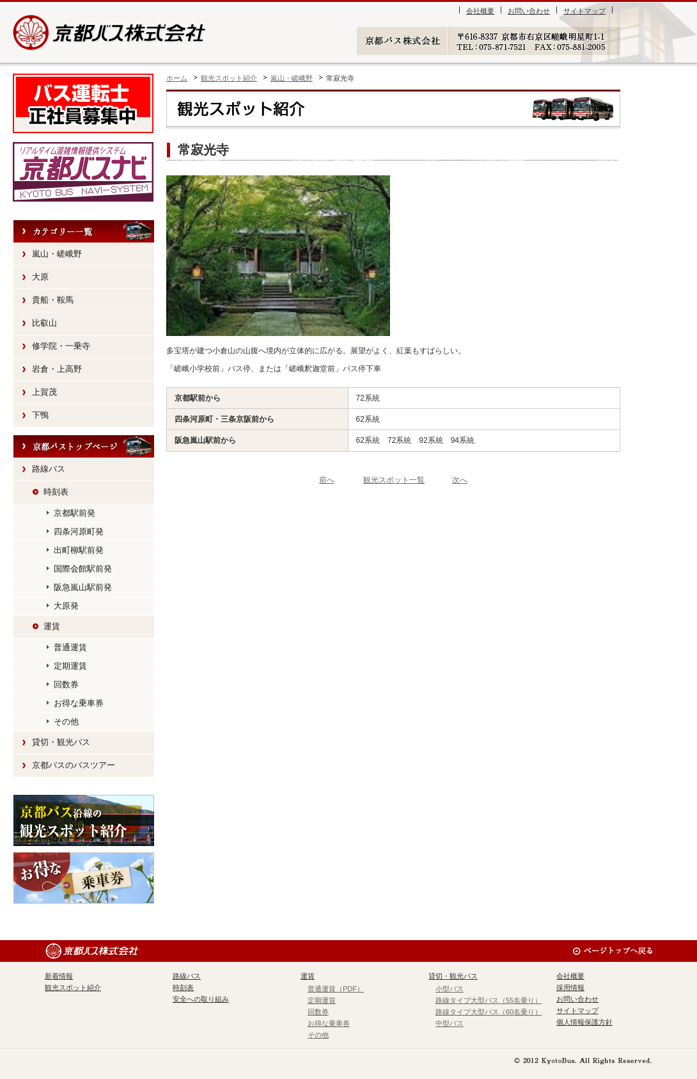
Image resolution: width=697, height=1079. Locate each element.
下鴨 (40, 415)
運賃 (51, 626)
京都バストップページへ (84, 446)
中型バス (449, 1023)
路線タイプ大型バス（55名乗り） (488, 1000)
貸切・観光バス (61, 742)
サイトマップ (584, 11)
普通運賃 (70, 647)
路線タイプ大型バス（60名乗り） (488, 1012)
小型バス (449, 989)
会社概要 (480, 11)
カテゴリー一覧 (84, 231)
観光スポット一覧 (394, 480)
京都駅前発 (74, 513)
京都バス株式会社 (110, 32)
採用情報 (570, 987)
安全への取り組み (201, 999)
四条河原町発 (79, 531)
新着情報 (59, 976)
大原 (40, 277)
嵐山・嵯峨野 (291, 78)
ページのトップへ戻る (612, 951)
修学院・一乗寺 (61, 346)
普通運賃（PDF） (336, 989)
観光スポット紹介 (229, 78)
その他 (66, 721)
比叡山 (44, 323)
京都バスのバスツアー (73, 765)
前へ (326, 480)
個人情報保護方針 (584, 1022)
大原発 (66, 606)
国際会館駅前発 (83, 568)
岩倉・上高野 (57, 369)
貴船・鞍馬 (53, 300)
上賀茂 (44, 392)
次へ (459, 480)
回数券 (66, 684)
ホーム (176, 78)
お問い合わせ (529, 11)
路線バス (48, 469)
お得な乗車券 (79, 703)
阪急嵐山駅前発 (83, 587)
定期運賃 (70, 666)
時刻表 (55, 492)
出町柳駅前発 (79, 550)
